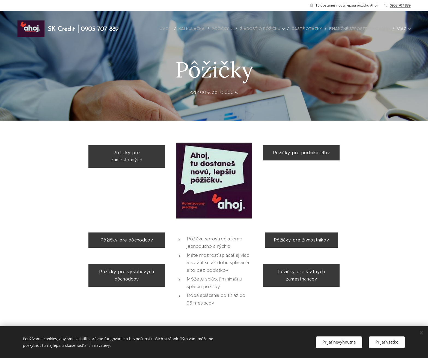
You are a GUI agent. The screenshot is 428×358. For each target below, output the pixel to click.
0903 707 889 (400, 5)
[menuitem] (167, 28)
